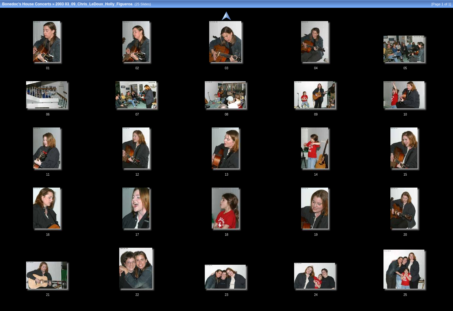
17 (137, 234)
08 (226, 114)
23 (226, 295)
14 (315, 174)
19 (315, 234)
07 (137, 114)
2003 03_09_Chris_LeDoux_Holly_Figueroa (93, 4)
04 (315, 68)
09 (315, 114)
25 (405, 295)
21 (47, 295)
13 (226, 174)
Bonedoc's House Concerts (26, 4)
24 (315, 295)
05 (405, 68)
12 (137, 174)
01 (47, 68)
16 (47, 234)
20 (405, 234)
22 (137, 295)
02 (137, 68)
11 (47, 174)
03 (226, 68)
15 (405, 174)
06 (47, 114)
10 (405, 114)
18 (226, 234)
